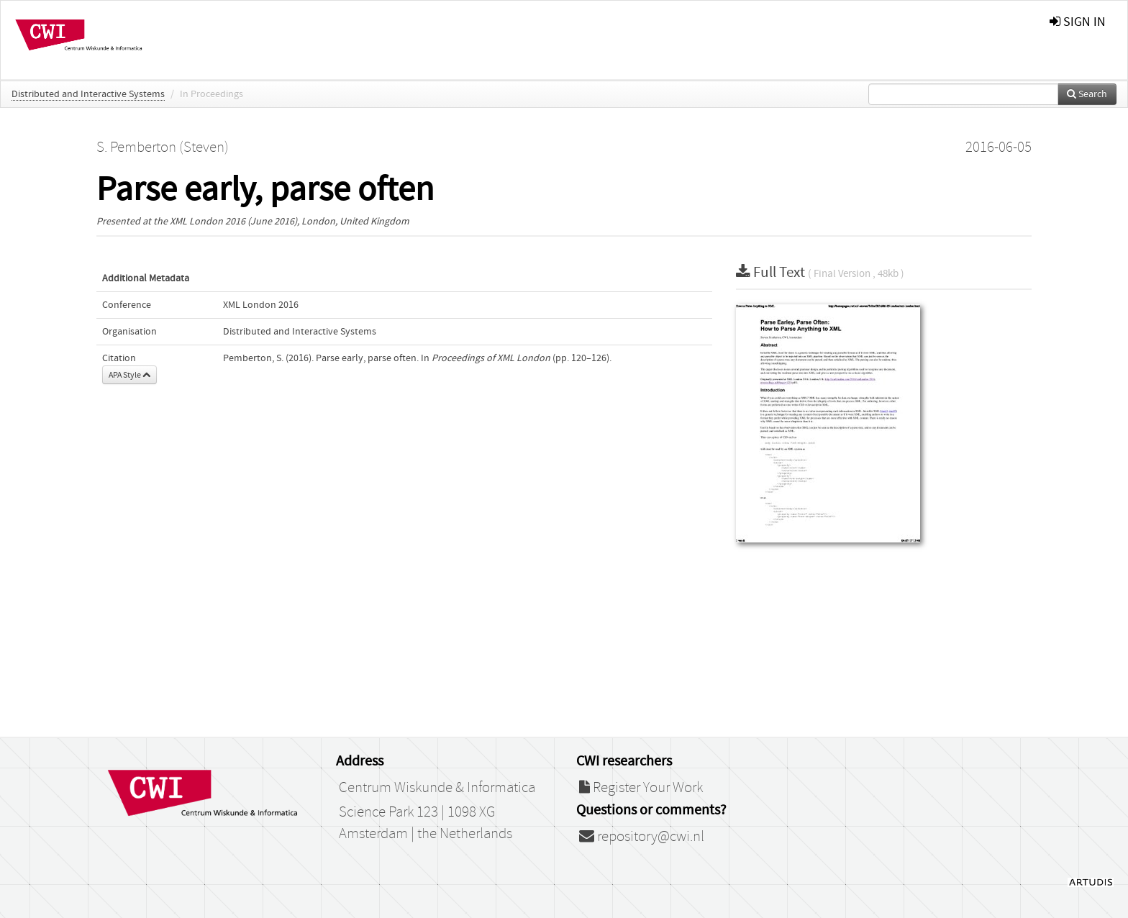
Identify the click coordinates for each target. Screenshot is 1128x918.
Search (1087, 94)
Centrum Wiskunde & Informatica (437, 787)
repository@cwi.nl (641, 836)
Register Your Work (641, 787)
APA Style (129, 375)
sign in (1078, 21)
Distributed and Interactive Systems (88, 94)
